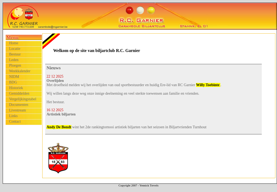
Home (13, 43)
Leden (13, 60)
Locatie (14, 49)
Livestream (17, 110)
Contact (15, 121)
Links (13, 116)
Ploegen (15, 65)
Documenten (18, 105)
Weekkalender (19, 71)
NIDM (14, 77)
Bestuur (15, 54)
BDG (13, 82)
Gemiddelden (19, 93)
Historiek (16, 88)
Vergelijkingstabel (22, 99)
